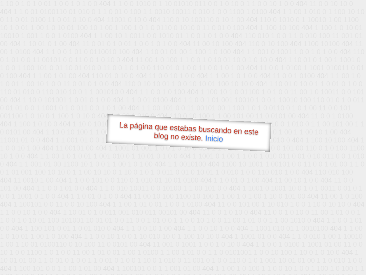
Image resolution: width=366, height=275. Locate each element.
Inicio (214, 138)
